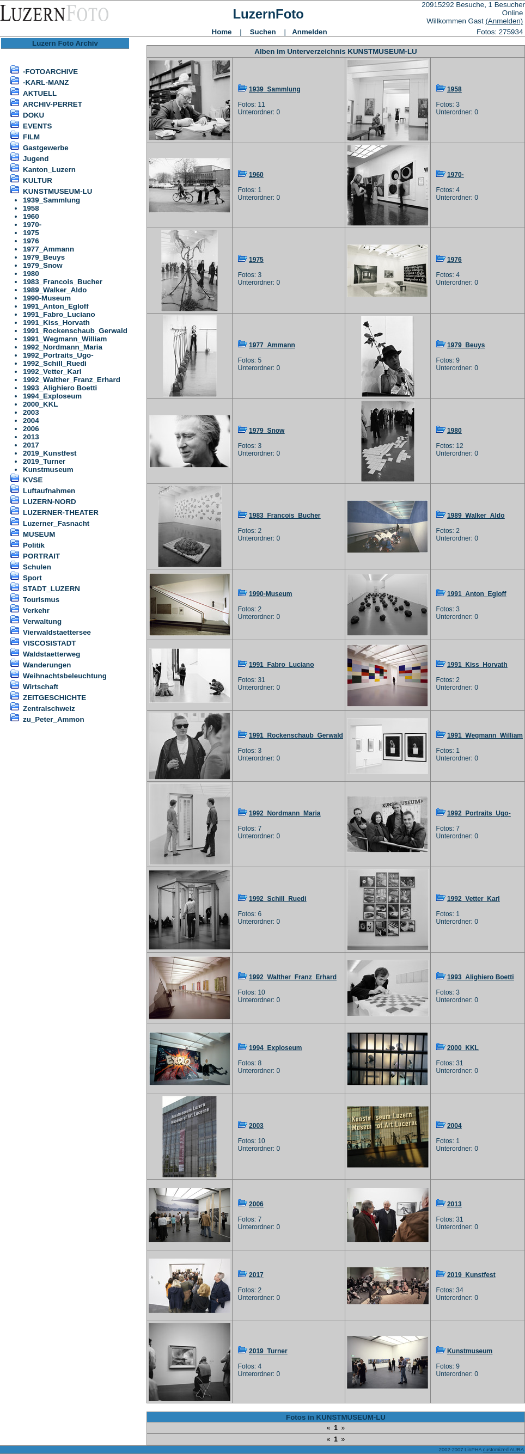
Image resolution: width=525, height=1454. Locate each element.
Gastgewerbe (46, 148)
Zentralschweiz (49, 708)
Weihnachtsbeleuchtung (65, 676)
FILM (31, 137)
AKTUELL (40, 93)
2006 (31, 429)
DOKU (33, 115)
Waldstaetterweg (51, 654)
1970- (32, 224)
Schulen (37, 567)
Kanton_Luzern (49, 169)
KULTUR (37, 180)
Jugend (35, 159)
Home (222, 32)
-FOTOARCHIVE (50, 72)
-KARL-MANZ (46, 82)
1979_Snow (43, 265)
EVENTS (37, 126)
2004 (31, 420)
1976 (31, 241)
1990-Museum (47, 298)
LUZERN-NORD (49, 502)
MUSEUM (39, 534)
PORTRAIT (41, 556)
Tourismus (41, 600)
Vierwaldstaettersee (57, 632)
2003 (31, 412)
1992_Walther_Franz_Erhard (71, 380)
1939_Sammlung (51, 200)
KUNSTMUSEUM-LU (57, 191)
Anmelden (309, 32)
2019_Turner (44, 461)
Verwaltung (42, 621)
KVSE (32, 480)
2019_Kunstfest (50, 453)
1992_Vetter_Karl (52, 371)
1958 (31, 208)
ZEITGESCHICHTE (54, 698)
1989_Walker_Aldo (55, 290)
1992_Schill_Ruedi (55, 363)
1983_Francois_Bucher (62, 282)
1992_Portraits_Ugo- (58, 355)
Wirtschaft (40, 687)
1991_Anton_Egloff (56, 306)
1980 (31, 273)
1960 (31, 216)
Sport (32, 578)
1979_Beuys (44, 257)
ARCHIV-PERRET (52, 104)
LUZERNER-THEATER (61, 512)
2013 (31, 437)
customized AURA (503, 1449)
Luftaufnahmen (49, 491)
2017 (31, 445)
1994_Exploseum (52, 396)
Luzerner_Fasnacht (56, 523)
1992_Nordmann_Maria (62, 347)
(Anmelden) (504, 21)
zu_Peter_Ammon (53, 719)
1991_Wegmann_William (65, 339)
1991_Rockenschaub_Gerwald (75, 331)
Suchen (263, 32)
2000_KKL (40, 404)
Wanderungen (47, 665)
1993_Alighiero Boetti (60, 388)
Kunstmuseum (48, 469)
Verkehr (36, 610)
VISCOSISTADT (49, 643)
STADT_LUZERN (51, 589)
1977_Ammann (48, 249)
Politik (34, 545)
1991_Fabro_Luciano (59, 314)
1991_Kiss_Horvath (56, 322)
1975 (31, 233)
